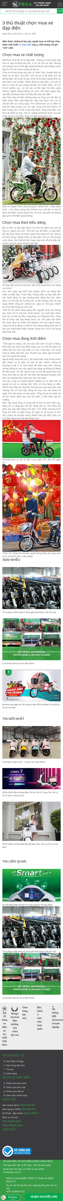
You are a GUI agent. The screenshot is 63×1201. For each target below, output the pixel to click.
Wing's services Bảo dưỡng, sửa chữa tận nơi (14, 1021)
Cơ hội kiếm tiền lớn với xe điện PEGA (18, 663)
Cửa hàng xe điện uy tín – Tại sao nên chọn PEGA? (24, 762)
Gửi (60, 11)
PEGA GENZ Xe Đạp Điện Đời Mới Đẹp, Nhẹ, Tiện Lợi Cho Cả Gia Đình (30, 845)
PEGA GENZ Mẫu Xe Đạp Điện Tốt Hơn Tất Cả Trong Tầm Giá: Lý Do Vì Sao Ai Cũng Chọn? (30, 794)
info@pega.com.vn (12, 1172)
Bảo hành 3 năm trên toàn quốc (40, 1018)
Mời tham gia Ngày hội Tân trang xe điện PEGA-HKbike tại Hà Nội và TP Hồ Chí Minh (31, 706)
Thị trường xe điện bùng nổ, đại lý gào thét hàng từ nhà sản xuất (29, 612)
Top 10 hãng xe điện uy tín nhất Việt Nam (4, 1026)
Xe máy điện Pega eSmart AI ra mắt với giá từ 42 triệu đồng (27, 905)
